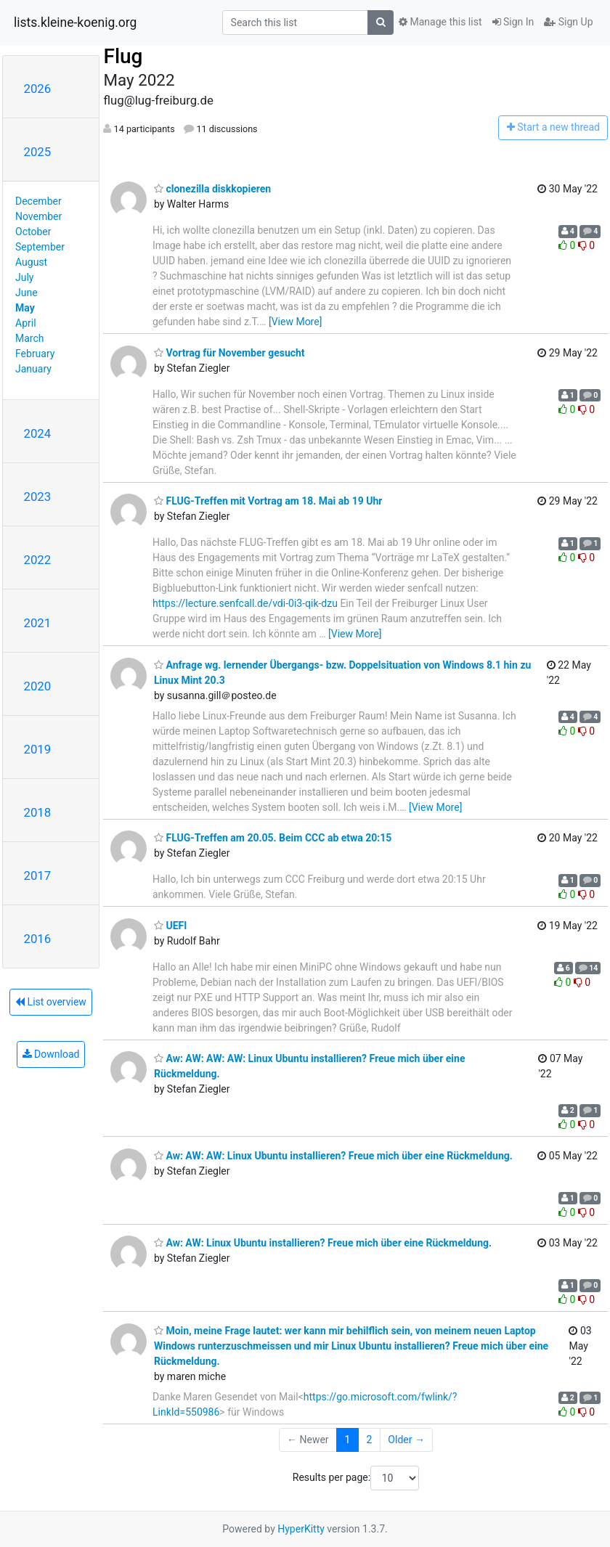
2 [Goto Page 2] (369, 1439)
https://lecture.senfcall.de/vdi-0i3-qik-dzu (245, 603)
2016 (38, 938)
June (26, 292)
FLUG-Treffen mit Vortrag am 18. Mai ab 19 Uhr (268, 501)
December (38, 201)
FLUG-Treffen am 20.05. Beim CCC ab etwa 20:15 (272, 838)
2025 (38, 151)
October (33, 231)
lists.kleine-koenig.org (75, 22)
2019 (38, 749)
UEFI (170, 925)
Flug (122, 56)
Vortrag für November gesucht (229, 353)
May (25, 308)
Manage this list (440, 22)
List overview (50, 1002)
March (29, 338)
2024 (38, 433)
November (38, 216)
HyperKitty (301, 1529)
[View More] (295, 321)
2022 (38, 559)
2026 (38, 88)
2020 (38, 686)
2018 (38, 812)
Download (51, 1054)
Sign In (513, 22)
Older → (406, 1439)
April (25, 323)
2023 (38, 496)
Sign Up (568, 22)
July (24, 277)
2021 (38, 623)
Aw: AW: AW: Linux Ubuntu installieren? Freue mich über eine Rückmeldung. (333, 1156)
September (40, 247)
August (31, 262)
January (33, 369)
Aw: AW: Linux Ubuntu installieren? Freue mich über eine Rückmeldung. (323, 1243)
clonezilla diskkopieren (212, 189)
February (34, 353)
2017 (38, 875)
